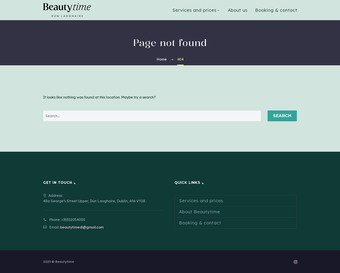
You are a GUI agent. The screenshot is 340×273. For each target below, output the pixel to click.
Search (282, 115)
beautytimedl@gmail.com (82, 227)
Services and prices (194, 10)
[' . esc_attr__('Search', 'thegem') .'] (152, 115)
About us (237, 10)
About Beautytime (199, 211)
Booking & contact (276, 10)
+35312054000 (73, 219)
